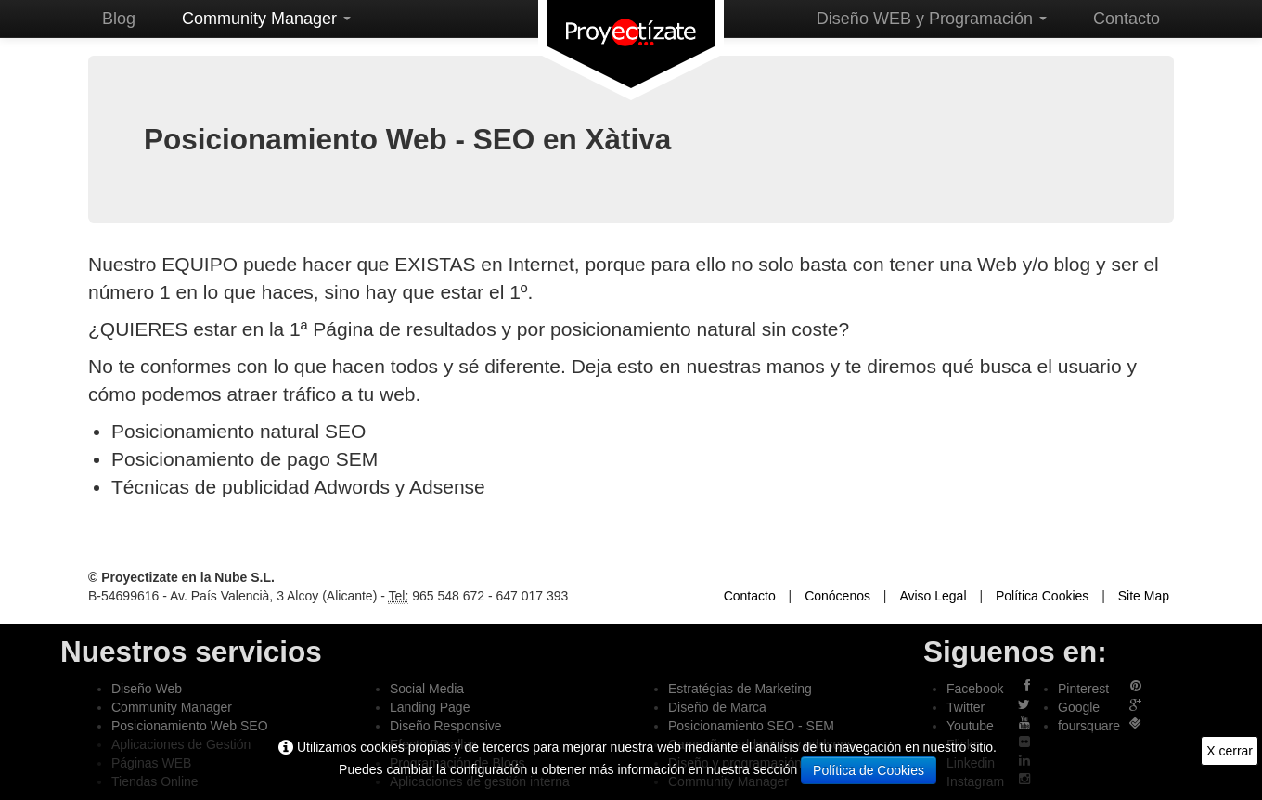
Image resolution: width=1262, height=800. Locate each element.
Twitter (965, 707)
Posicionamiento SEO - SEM (751, 725)
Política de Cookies (868, 770)
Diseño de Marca (717, 707)
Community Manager (266, 18)
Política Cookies (1042, 595)
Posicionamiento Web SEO (189, 725)
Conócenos (837, 595)
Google (1079, 707)
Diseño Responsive (446, 725)
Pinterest (1083, 688)
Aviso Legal (932, 595)
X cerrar (1229, 750)
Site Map (1143, 595)
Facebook (974, 688)
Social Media (427, 688)
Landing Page (430, 707)
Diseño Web (146, 688)
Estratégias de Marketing (740, 688)
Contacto (1126, 18)
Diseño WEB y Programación (932, 18)
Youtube (970, 725)
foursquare (1089, 725)
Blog (118, 18)
